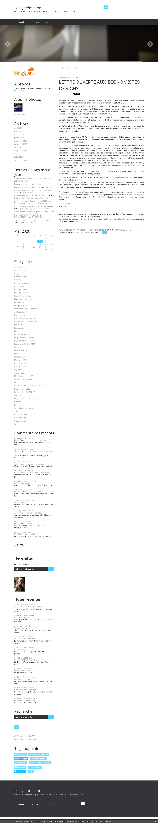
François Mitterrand (32, 491)
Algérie (27, 483)
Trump (17, 411)
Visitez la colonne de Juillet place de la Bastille (32, 220)
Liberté (51, 212)
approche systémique (38, 754)
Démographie (20, 290)
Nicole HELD (19, 472)
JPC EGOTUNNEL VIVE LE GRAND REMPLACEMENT (27, 216)
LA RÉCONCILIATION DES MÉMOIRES (29, 607)
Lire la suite (19, 90)
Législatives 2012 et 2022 (24, 341)
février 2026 (19, 135)
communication (20, 277)
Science (17, 405)
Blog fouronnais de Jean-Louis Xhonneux (31, 198)
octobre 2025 (19, 147)
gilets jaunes (19, 312)
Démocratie (19, 286)
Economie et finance (22, 296)
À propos (50, 22)
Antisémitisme (20, 270)
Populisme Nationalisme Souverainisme (30, 386)
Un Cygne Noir (20, 418)
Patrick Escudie (65, 203)
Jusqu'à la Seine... (21, 184)
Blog (16, 273)
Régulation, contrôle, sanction (26, 398)
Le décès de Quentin (22, 670)
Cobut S (17, 491)
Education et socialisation (24, 299)
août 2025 (18, 154)
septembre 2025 (21, 151)
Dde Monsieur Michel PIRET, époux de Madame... (34, 206)
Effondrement (20, 302)
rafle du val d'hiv (92, 232)
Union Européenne (22, 421)
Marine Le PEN (20, 360)
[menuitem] (21, 22)
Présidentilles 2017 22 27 (24, 392)
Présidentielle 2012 (22, 389)
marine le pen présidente (40, 763)
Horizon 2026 (19, 315)
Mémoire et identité (33, 513)
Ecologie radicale (21, 293)
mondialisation (20, 373)
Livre (16, 354)
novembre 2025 (20, 144)
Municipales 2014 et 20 (23, 376)
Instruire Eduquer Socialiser (25, 322)
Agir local (18, 267)
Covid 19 (17, 280)
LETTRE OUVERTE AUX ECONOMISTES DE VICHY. (99, 85)
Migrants (18, 370)
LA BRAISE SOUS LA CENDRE (26, 700)
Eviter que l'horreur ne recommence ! (34, 452)
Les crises (18, 347)
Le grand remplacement (24, 338)
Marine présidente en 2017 (25, 363)
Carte (19, 545)
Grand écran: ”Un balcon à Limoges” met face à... (34, 178)
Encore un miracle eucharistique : (27, 187)
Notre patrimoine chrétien (35, 440)
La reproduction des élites (25, 639)
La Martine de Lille (21, 334)
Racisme (17, 395)
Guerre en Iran (20, 649)
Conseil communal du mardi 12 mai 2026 (30, 201)
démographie (20, 763)
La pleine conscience (22, 679)
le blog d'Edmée (23, 181)
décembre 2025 (20, 141)
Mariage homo (20, 357)
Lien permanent (67, 230)
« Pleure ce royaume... (23, 617)
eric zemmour (20, 754)
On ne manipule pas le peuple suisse (29, 212)
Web (16, 424)
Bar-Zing (48, 187)
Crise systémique (21, 283)
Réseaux (17, 402)
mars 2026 (18, 131)
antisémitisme (78, 232)
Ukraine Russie (20, 415)
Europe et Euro (20, 306)
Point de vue (19, 382)
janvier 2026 (19, 138)
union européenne (38, 758)
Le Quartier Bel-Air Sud (26, 222)
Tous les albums (20, 114)
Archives (35, 22)
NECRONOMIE (38, 217)
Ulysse (27, 502)
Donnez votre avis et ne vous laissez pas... (31, 196)
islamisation (20, 771)
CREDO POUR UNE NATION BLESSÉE (29, 660)
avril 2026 (18, 128)
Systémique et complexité (24, 408)
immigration (20, 767)
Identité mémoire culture (24, 318)
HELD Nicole (19, 534)
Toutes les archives (21, 161)
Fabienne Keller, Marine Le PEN (27, 309)
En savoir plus (107, 821)
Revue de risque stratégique (25, 690)
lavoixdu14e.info (28, 192)
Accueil (21, 22)
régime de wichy (65, 232)
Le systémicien (27, 7)
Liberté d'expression (22, 350)
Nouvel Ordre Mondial (23, 379)
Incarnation (36, 184)
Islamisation (19, 328)
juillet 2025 (18, 157)
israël (31, 771)
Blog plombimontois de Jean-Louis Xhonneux (32, 203)
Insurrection (19, 325)
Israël (16, 331)
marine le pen (21, 758)
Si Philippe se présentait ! (35, 464)
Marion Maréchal (21, 366)
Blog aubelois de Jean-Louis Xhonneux (33, 208)
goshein (17, 440)
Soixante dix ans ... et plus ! (25, 628)
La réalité (28, 523)
